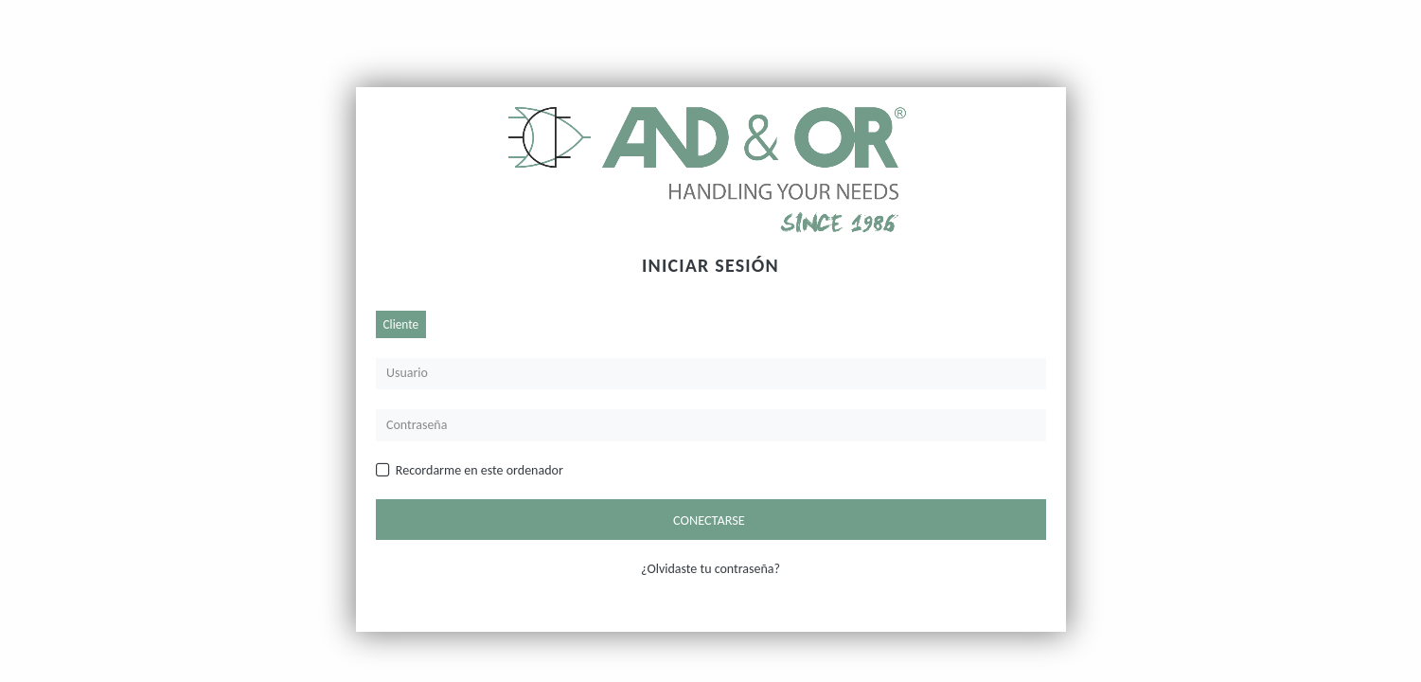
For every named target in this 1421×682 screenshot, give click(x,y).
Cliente (401, 324)
